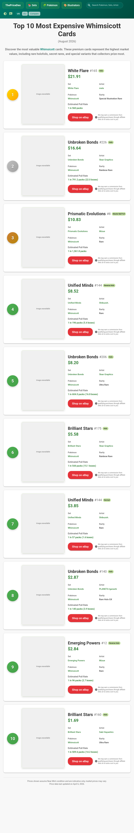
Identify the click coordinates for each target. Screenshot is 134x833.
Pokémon (50, 5)
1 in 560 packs (75, 108)
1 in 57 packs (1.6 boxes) (80, 537)
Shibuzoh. (104, 303)
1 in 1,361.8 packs (77, 251)
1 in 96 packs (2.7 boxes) (80, 680)
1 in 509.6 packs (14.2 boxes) (83, 752)
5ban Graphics (106, 159)
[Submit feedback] (11, 14)
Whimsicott (47, 49)
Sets (32, 5)
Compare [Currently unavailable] (34, 14)
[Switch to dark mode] (5, 14)
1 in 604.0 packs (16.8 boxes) (83, 394)
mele (101, 88)
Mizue (102, 231)
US (18, 14)
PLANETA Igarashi (108, 589)
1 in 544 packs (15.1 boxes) (82, 465)
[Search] (89, 5)
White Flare (73, 88)
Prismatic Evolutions (78, 231)
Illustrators (72, 5)
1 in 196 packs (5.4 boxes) (81, 322)
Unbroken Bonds (76, 159)
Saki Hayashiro (106, 732)
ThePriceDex (13, 5)
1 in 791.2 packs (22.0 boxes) (83, 179)
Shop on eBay (80, 117)
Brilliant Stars (74, 446)
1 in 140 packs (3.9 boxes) (81, 609)
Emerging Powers (76, 660)
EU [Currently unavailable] (24, 14)
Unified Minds (74, 303)
